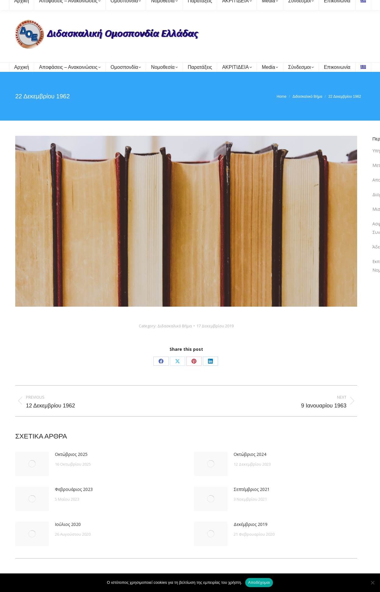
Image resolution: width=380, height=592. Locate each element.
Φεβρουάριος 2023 (74, 489)
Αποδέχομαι (259, 582)
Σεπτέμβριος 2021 (252, 489)
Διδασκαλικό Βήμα (174, 326)
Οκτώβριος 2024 (250, 454)
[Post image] (32, 464)
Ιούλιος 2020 (68, 524)
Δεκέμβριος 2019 (250, 524)
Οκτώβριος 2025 (71, 454)
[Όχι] (372, 583)
